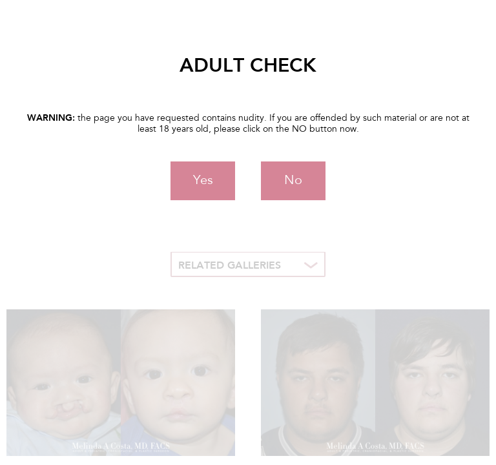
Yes (203, 180)
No (293, 180)
